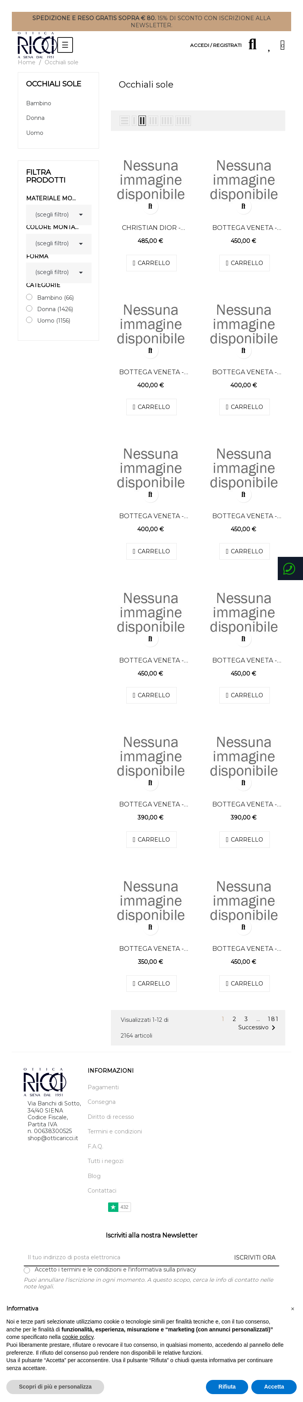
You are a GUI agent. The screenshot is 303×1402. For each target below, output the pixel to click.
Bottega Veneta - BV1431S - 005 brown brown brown (245, 949)
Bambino (38, 103)
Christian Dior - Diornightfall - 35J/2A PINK (151, 228)
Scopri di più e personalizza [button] (55, 1386)
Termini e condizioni (115, 1131)
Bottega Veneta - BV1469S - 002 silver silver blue (244, 804)
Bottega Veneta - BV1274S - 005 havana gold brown (244, 661)
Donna (35, 118)
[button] (292, 1309)
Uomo (34, 133)
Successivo (258, 1027)
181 (273, 1019)
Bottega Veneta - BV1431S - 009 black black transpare (244, 228)
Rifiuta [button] (227, 1386)
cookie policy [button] (78, 1337)
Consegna (102, 1102)
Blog (94, 1176)
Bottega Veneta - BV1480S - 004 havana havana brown (245, 516)
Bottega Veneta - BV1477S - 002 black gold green (151, 516)
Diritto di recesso (111, 1117)
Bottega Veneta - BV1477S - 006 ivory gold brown (151, 372)
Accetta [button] (274, 1386)
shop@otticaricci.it (53, 1138)
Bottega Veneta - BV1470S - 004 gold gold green (151, 804)
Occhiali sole (53, 84)
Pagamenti (103, 1087)
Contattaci (102, 1190)
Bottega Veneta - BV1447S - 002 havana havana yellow (151, 949)
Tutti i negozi (105, 1161)
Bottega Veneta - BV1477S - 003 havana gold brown (244, 372)
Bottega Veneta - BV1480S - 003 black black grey (151, 661)
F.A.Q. (95, 1146)
